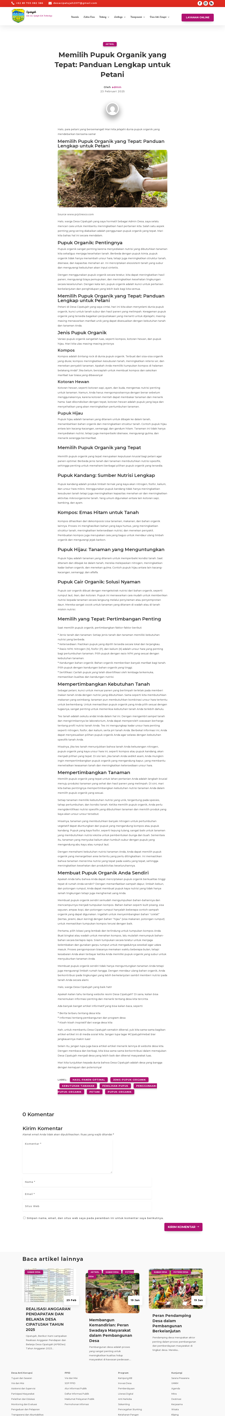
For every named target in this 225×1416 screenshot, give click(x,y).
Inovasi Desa (124, 1339)
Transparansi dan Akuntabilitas (27, 1370)
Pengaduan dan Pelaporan (25, 1365)
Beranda (75, 17)
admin (116, 87)
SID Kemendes (73, 1392)
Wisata (175, 1365)
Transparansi (136, 17)
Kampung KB (125, 1334)
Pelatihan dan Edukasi (23, 1355)
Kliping (175, 1370)
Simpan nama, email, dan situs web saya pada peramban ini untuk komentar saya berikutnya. (95, 1174)
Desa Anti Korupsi (158, 17)
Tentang (102, 17)
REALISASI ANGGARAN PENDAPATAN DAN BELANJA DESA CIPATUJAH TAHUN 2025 (48, 1275)
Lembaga (118, 17)
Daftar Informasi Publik (77, 1350)
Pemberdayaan (126, 1344)
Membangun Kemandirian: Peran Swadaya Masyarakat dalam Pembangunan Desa (110, 1286)
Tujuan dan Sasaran (21, 1334)
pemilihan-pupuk (115, 1082)
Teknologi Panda (45, 1409)
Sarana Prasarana (180, 1334)
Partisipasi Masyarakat (22, 1350)
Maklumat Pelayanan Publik (79, 1355)
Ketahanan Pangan (128, 1370)
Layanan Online (197, 17)
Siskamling (124, 1360)
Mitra (174, 1350)
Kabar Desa (89, 17)
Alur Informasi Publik (76, 1344)
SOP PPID (70, 1339)
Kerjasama (177, 1360)
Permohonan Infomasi (77, 1360)
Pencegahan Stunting (130, 1365)
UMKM (174, 1339)
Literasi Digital (125, 1350)
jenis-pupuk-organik (129, 1078)
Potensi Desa (180, 1228)
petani (94, 1086)
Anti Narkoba (125, 1355)
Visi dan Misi (17, 1339)
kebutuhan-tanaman (78, 1082)
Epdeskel (69, 1387)
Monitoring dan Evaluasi (24, 1360)
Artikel (110, 44)
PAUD (121, 1376)
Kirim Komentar (181, 1183)
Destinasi (176, 1355)
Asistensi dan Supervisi (23, 1344)
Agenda (175, 1344)
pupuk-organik (120, 1086)
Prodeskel (70, 1382)
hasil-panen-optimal (89, 1078)
